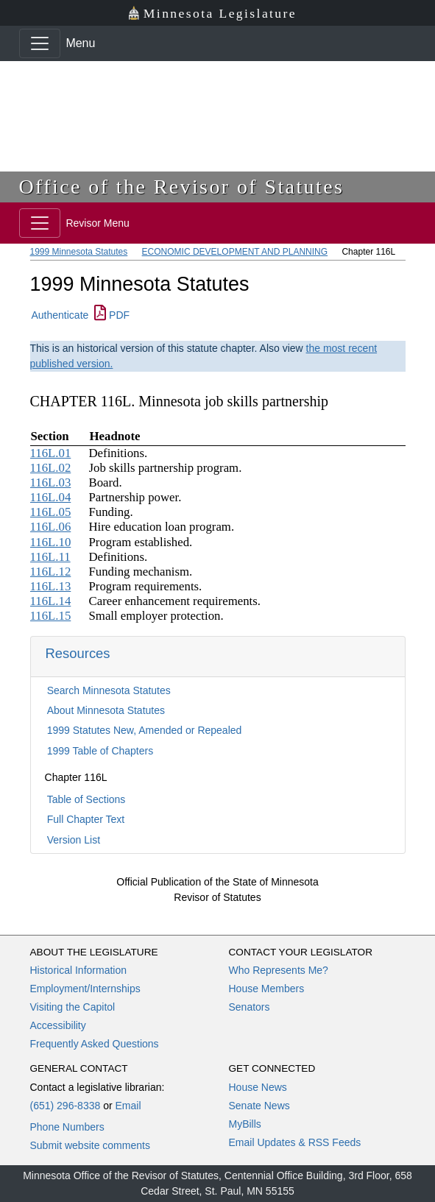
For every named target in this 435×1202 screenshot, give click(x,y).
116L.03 (50, 482)
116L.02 (50, 468)
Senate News (259, 1105)
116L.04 (50, 497)
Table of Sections (86, 799)
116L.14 (50, 601)
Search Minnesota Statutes (109, 690)
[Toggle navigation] (39, 43)
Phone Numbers (67, 1127)
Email (128, 1105)
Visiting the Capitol (73, 1007)
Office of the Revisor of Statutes (181, 186)
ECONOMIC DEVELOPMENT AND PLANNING (235, 252)
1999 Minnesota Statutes (79, 252)
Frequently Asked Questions (94, 1044)
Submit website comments (90, 1145)
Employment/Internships (85, 988)
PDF (112, 315)
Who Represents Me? (278, 970)
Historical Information (78, 970)
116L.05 (50, 512)
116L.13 (50, 586)
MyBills (245, 1124)
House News (258, 1087)
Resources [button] (78, 653)
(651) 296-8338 (65, 1105)
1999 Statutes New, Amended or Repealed (144, 730)
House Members (267, 988)
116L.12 (50, 572)
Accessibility (58, 1025)
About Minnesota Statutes (106, 710)
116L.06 (50, 527)
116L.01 (50, 453)
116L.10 (50, 542)
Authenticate (60, 315)
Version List (73, 840)
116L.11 (50, 557)
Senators (249, 1007)
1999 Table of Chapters (100, 751)
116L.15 (50, 616)
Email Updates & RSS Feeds (295, 1142)
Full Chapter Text (86, 819)
